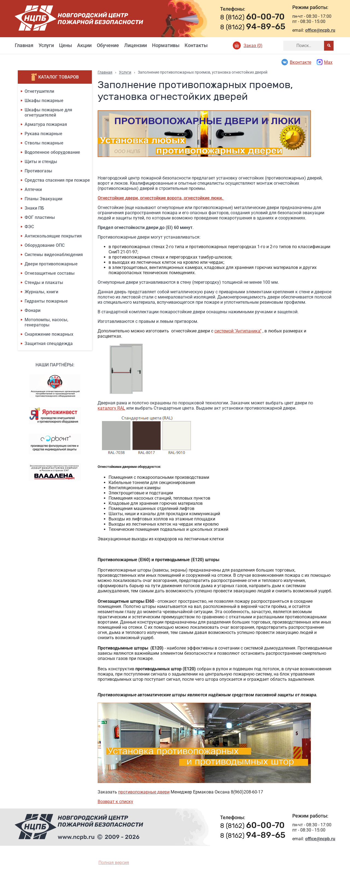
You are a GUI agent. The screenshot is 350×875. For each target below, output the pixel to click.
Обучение (108, 45)
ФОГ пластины (40, 217)
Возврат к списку (115, 801)
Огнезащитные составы (50, 273)
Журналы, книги (41, 291)
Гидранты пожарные (46, 301)
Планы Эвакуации (43, 198)
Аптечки (33, 189)
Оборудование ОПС (45, 245)
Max (324, 62)
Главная (24, 45)
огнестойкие (197, 198)
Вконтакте (296, 62)
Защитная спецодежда (49, 343)
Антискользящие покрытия (53, 236)
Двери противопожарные (51, 263)
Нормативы (165, 45)
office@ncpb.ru (320, 30)
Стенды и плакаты (44, 282)
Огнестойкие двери (118, 198)
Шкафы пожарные (44, 100)
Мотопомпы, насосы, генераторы (46, 322)
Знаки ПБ (34, 208)
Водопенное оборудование (52, 152)
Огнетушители (39, 91)
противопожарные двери (144, 792)
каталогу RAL (111, 408)
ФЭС (29, 226)
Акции (84, 45)
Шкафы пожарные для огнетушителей (48, 112)
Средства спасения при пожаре (57, 180)
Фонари (32, 310)
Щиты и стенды (41, 161)
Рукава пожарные (43, 133)
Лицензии (135, 45)
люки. (217, 198)
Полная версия (113, 862)
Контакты (196, 45)
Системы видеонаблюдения (54, 254)
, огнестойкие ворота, (161, 198)
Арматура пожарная (46, 124)
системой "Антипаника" (237, 331)
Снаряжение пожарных (49, 334)
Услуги (46, 45)
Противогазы (38, 170)
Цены (65, 45)
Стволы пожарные (44, 143)
